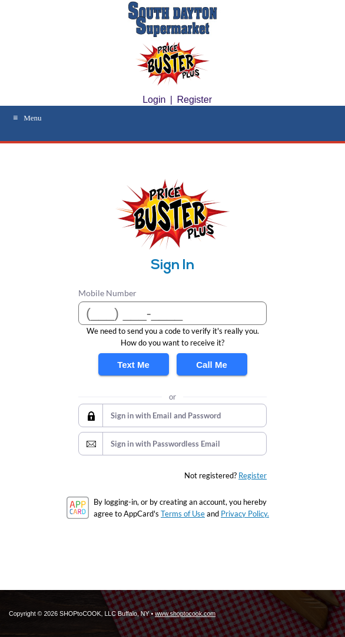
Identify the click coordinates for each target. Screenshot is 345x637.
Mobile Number (107, 293)
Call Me (211, 365)
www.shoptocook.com (185, 613)
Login (153, 100)
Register (194, 100)
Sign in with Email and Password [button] (166, 415)
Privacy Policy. (245, 513)
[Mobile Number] (172, 313)
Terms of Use (183, 513)
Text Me (133, 365)
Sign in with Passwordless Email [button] (165, 443)
